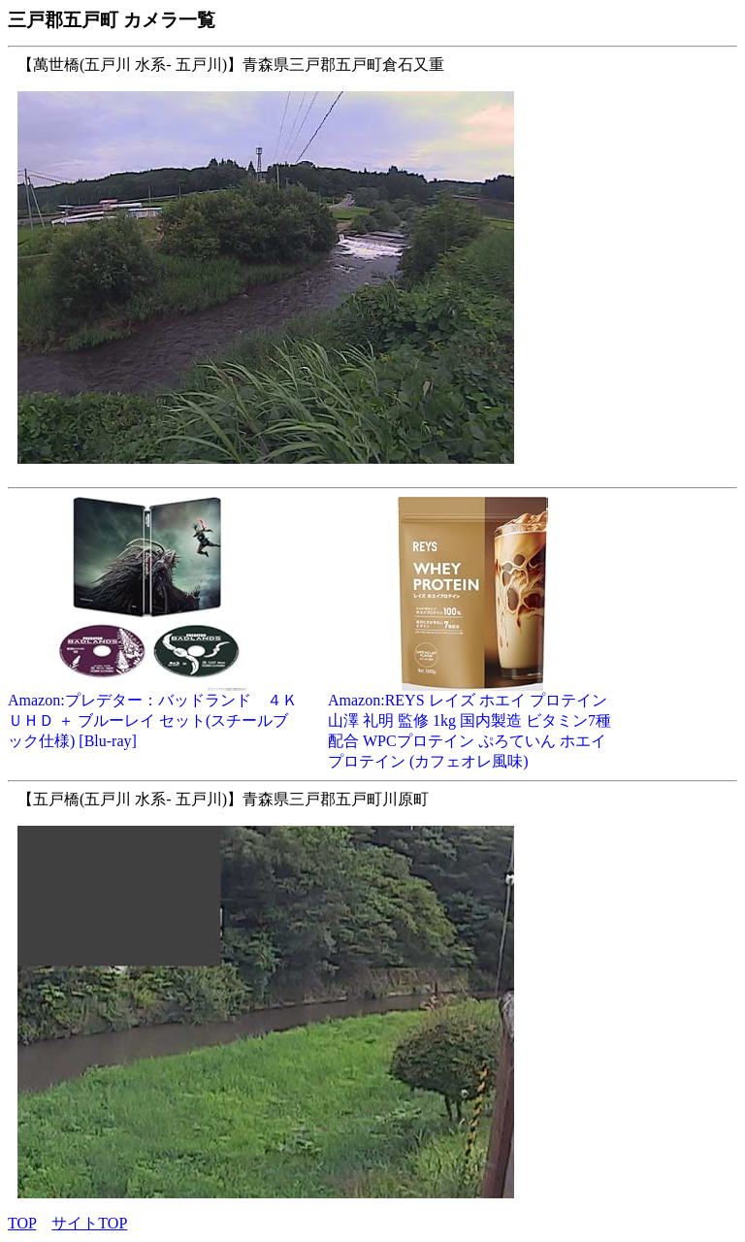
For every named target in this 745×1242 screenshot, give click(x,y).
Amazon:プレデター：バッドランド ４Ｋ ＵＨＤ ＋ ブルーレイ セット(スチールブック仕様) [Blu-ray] (153, 713)
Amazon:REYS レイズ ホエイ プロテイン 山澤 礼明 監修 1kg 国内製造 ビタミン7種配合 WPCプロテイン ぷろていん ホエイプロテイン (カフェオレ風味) (473, 723)
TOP (22, 1223)
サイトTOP (89, 1223)
